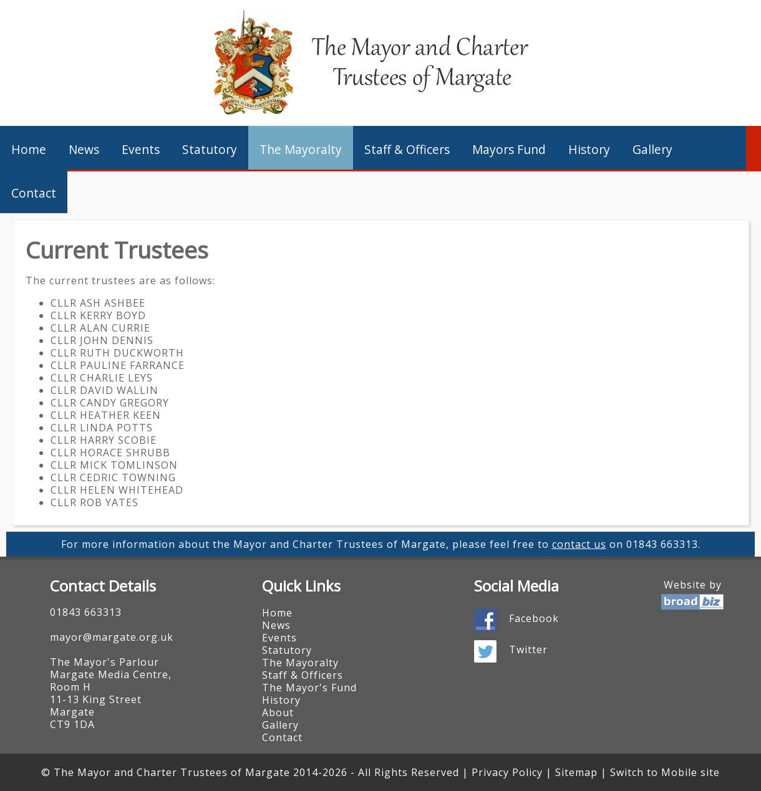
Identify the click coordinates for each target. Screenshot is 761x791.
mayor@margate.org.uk (111, 637)
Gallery (652, 149)
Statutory (209, 149)
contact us (579, 544)
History (589, 149)
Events (141, 149)
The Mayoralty (300, 149)
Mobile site (690, 772)
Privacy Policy (507, 772)
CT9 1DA (72, 724)
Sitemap (576, 772)
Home (28, 149)
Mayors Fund (509, 149)
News (84, 149)
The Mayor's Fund (309, 687)
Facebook (534, 618)
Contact (33, 193)
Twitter (528, 649)
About (278, 712)
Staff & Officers (407, 149)
